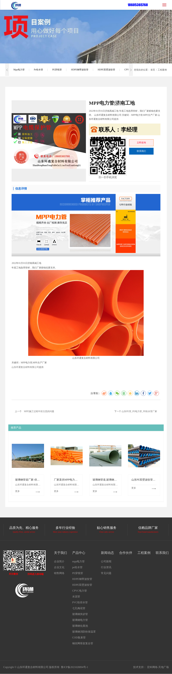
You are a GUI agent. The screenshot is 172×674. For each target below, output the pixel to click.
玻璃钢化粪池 (80, 625)
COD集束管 (79, 637)
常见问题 (106, 573)
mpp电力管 (19, 70)
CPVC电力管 (79, 590)
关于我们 (60, 553)
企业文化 (59, 567)
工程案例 (143, 553)
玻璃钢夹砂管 (80, 614)
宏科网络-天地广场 (158, 667)
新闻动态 (107, 553)
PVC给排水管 (80, 602)
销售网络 (59, 573)
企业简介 (59, 561)
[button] (7, 69)
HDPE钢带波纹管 (81, 70)
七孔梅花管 (78, 608)
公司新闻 (106, 561)
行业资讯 (106, 567)
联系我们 (141, 151)
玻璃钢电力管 (80, 620)
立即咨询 (141, 142)
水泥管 (76, 596)
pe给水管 (39, 70)
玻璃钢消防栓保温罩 (84, 631)
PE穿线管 (58, 70)
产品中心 (78, 553)
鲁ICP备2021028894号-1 (74, 667)
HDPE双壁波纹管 (108, 70)
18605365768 (138, 4)
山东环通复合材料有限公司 (25, 367)
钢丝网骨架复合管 (82, 643)
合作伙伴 (125, 553)
